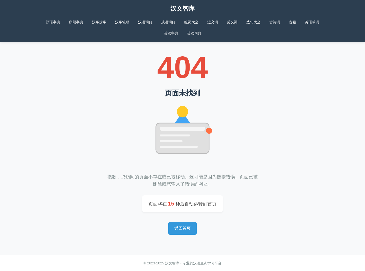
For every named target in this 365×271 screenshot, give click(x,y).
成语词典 (168, 22)
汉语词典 (145, 22)
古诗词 (274, 22)
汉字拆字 (99, 22)
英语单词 (312, 22)
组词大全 (191, 22)
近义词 (212, 22)
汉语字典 (53, 22)
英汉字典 (171, 33)
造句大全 (253, 22)
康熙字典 (76, 22)
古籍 (292, 22)
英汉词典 (194, 33)
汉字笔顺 (122, 22)
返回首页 (182, 228)
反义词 (232, 22)
